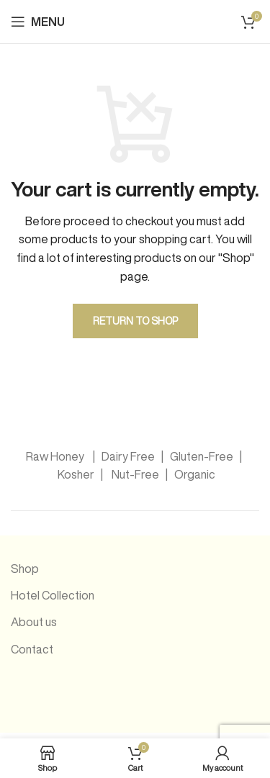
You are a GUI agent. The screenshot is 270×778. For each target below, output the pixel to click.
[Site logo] (151, 20)
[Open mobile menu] (38, 21)
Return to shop (135, 321)
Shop (25, 568)
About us (34, 622)
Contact (32, 649)
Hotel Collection (52, 595)
